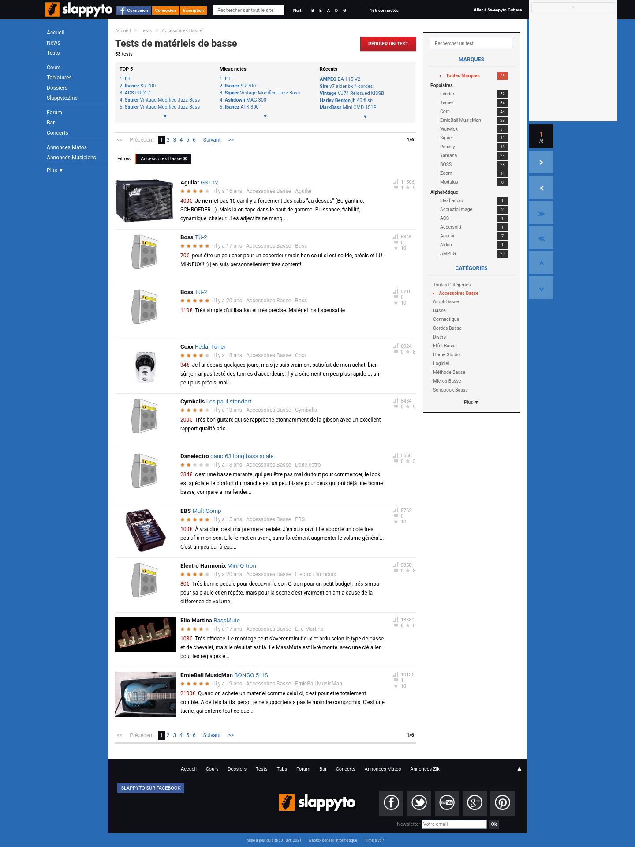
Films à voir (374, 840)
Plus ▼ (55, 170)
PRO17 (137, 93)
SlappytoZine (62, 98)
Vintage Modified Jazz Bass (162, 100)
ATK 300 (242, 107)
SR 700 (140, 86)
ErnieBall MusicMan (318, 684)
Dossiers (57, 88)
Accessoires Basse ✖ (164, 159)
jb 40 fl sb (346, 100)
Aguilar (303, 191)
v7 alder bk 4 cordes (346, 86)
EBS (300, 519)
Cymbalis (306, 410)
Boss (301, 246)
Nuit (297, 10)
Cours (54, 67)
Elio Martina (309, 629)
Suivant (212, 140)
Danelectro (308, 465)
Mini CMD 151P (348, 107)
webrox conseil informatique (333, 840)
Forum (54, 112)
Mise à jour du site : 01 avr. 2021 (274, 840)
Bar (51, 123)
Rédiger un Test (388, 44)
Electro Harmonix (315, 574)
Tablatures (59, 78)
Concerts (57, 133)
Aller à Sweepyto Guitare (498, 10)
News (53, 43)
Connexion (137, 10)
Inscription (193, 10)
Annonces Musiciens (71, 157)
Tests (53, 53)
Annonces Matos (67, 147)
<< (119, 140)
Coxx (301, 355)
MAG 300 (245, 100)
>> (231, 140)
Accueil (55, 33)
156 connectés (384, 10)
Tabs (281, 769)
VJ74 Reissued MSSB (352, 93)
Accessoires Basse (182, 31)
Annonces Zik (425, 769)
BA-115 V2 (340, 79)
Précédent (142, 140)
